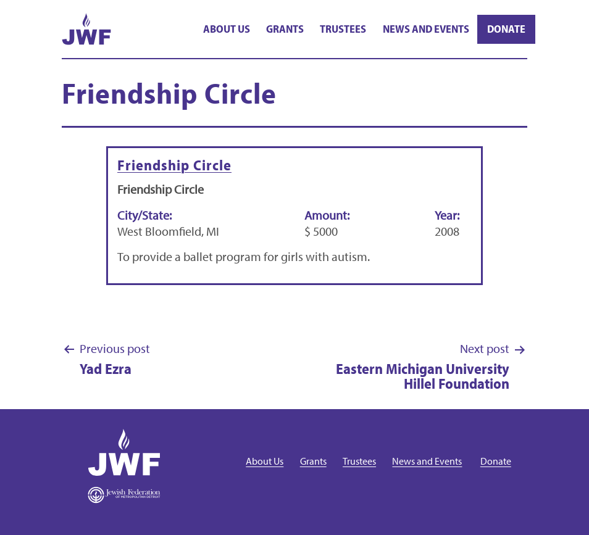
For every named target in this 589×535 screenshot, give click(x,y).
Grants (285, 29)
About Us (226, 29)
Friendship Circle (174, 165)
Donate (506, 29)
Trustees (343, 29)
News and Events (426, 29)
